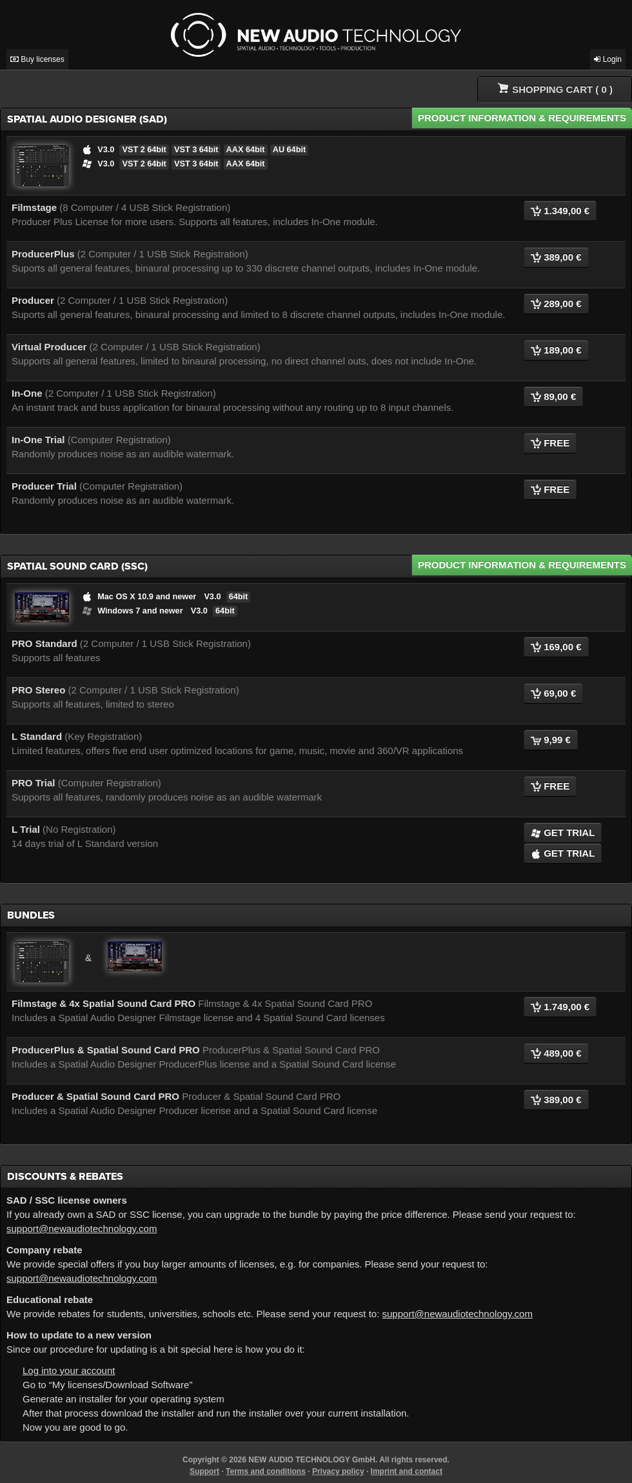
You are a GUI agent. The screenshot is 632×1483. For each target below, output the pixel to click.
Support (204, 1471)
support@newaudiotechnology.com (81, 1228)
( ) (555, 89)
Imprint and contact (406, 1471)
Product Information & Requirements (522, 117)
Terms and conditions (266, 1471)
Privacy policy (338, 1471)
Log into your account (69, 1370)
